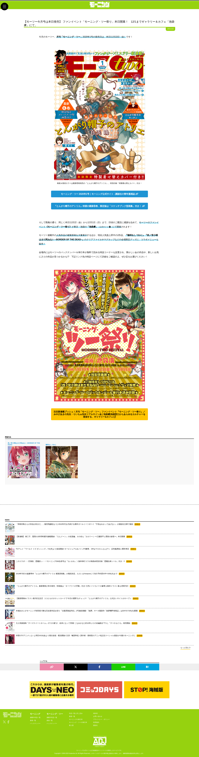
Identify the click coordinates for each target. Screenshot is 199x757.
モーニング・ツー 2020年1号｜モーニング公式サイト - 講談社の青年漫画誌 (99, 194)
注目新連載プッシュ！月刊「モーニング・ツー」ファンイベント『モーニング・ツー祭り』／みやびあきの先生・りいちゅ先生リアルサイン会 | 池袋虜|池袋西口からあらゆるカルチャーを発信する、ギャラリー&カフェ (99, 414)
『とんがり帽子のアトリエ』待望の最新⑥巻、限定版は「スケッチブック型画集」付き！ (99, 206)
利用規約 (96, 722)
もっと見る (185, 648)
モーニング (35, 714)
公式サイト (105, 227)
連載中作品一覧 (35, 717)
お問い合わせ (97, 716)
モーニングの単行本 (76, 719)
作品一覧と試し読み (76, 713)
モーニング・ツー (55, 714)
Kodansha (72, 753)
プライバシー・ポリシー (101, 719)
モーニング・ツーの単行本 (78, 722)
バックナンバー (35, 723)
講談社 (95, 725)
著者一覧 (33, 720)
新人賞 (71, 725)
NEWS (95, 713)
